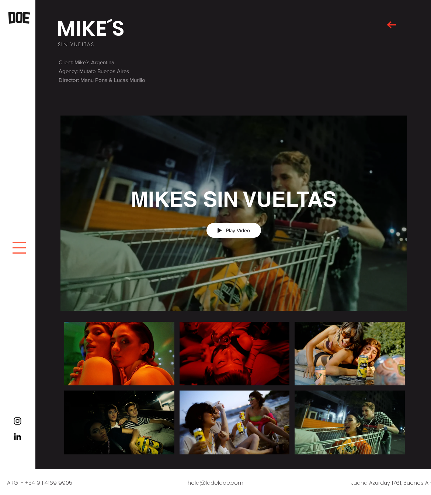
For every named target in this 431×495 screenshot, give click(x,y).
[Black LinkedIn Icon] (17, 436)
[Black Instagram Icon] (17, 421)
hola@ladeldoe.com (215, 483)
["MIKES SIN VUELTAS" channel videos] (234, 390)
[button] (19, 248)
